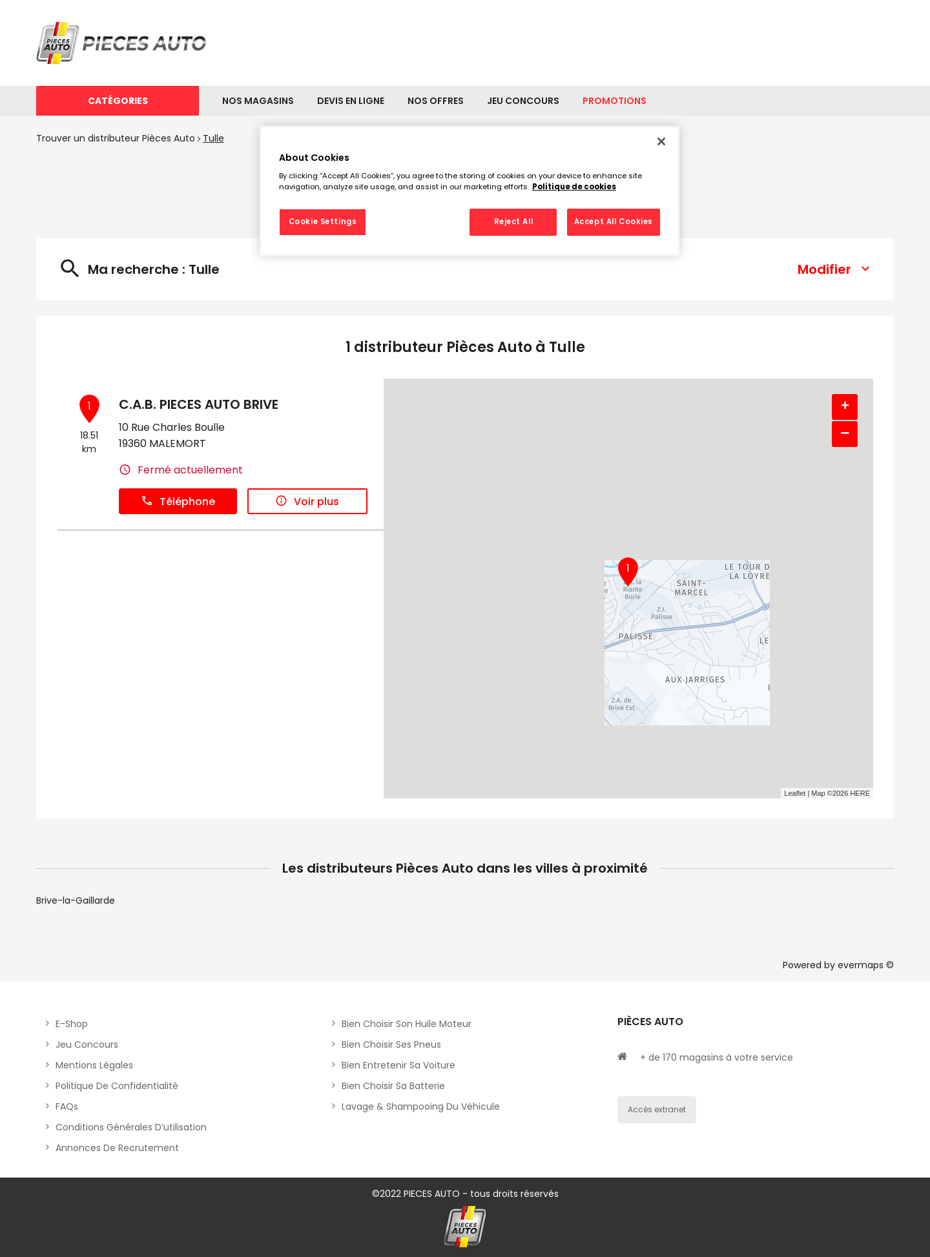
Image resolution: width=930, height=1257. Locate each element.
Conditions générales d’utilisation (131, 1127)
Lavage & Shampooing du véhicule (421, 1106)
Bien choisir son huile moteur (406, 1023)
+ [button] (845, 407)
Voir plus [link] (307, 501)
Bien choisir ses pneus (391, 1044)
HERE (860, 793)
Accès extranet (657, 1109)
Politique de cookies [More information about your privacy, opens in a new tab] (574, 187)
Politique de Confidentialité (117, 1085)
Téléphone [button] (178, 501)
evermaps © (866, 965)
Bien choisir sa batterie (393, 1085)
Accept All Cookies (613, 221)
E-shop (72, 1023)
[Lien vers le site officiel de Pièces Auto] (123, 43)
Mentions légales (94, 1065)
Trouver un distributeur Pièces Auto (115, 138)
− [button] (844, 433)
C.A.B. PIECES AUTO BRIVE (198, 404)
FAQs (67, 1106)
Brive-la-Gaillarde (75, 900)
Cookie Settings (323, 221)
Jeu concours (87, 1044)
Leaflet (794, 793)
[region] (469, 191)
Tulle (213, 138)
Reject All (513, 221)
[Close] (661, 141)
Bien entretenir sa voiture (398, 1065)
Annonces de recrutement (117, 1147)
